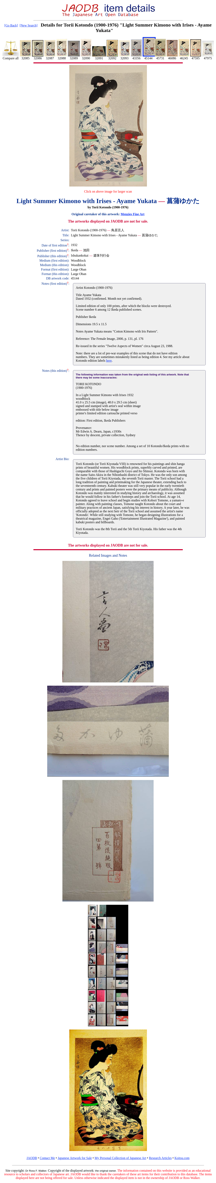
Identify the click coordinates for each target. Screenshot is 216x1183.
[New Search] (28, 25)
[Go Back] (11, 25)
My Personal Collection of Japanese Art (120, 1158)
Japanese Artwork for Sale (75, 1158)
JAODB (32, 1158)
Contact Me (47, 1158)
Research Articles (160, 1158)
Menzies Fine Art (132, 214)
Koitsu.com (181, 1158)
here (109, 360)
